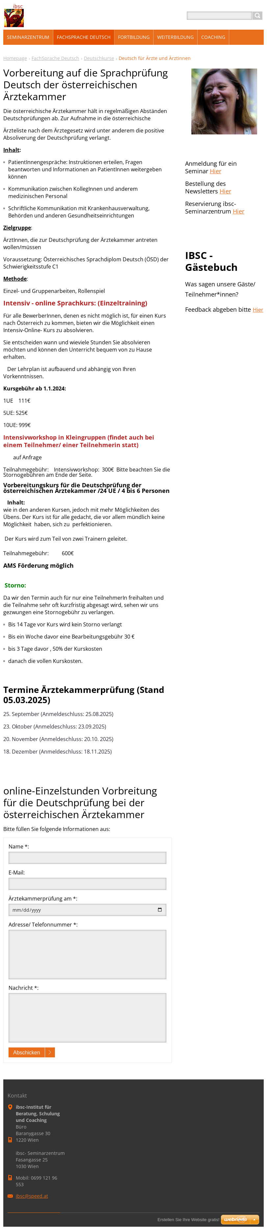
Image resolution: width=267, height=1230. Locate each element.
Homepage (15, 58)
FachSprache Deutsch (55, 58)
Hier (215, 171)
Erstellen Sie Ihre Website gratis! (188, 1219)
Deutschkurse (99, 58)
